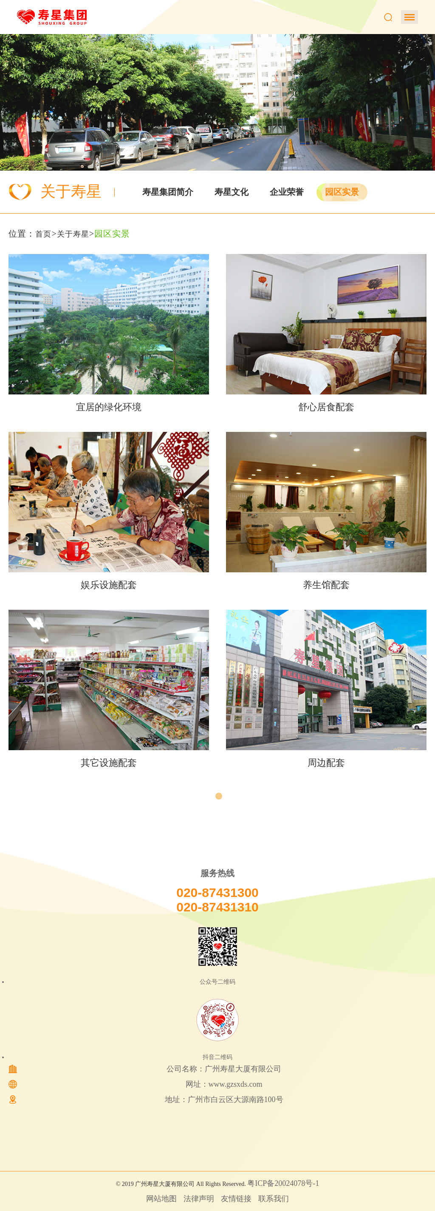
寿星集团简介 (167, 192)
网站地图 (161, 1198)
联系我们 (273, 1198)
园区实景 (342, 192)
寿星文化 (232, 192)
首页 (43, 234)
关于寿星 (73, 234)
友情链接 (236, 1198)
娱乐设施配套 (109, 585)
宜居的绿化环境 (108, 407)
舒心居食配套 (326, 407)
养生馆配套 (326, 585)
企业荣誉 (287, 192)
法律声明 (199, 1198)
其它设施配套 (109, 762)
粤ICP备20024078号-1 (283, 1183)
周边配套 (326, 762)
